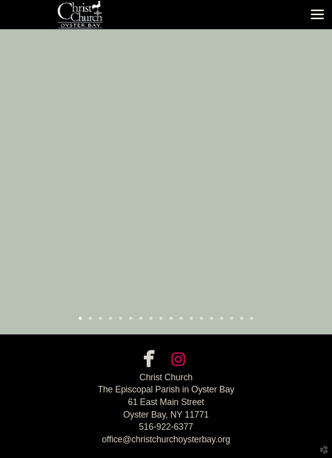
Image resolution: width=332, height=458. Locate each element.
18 (252, 322)
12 (191, 322)
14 (211, 322)
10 (171, 322)
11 (181, 322)
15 (221, 322)
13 (201, 322)
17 (242, 322)
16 (232, 322)
